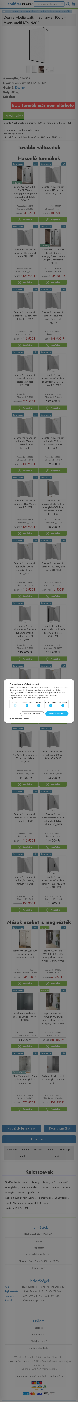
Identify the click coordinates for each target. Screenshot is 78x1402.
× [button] (71, 681)
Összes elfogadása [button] (57, 713)
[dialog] (39, 701)
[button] (19, 719)
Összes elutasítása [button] (32, 713)
